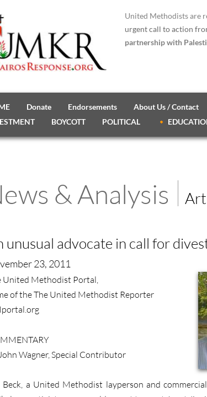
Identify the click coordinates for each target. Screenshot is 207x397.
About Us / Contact (166, 106)
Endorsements (92, 106)
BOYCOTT (68, 121)
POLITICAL (121, 121)
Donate (38, 106)
